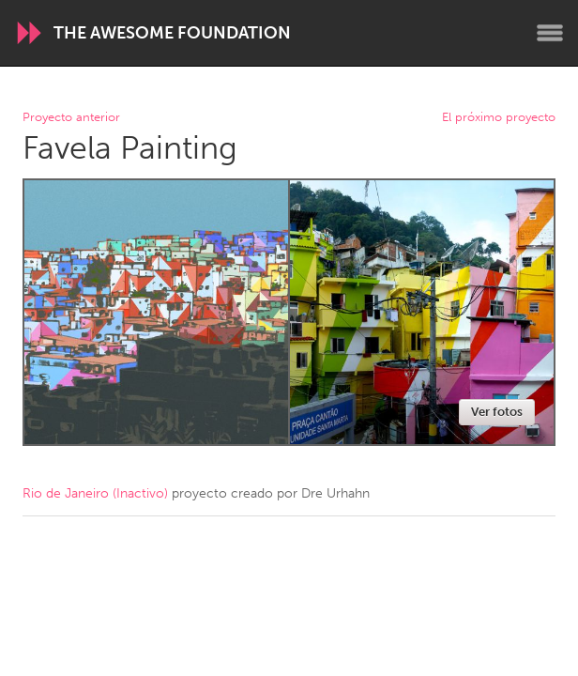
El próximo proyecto (498, 118)
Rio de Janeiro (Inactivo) (95, 493)
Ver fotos (497, 412)
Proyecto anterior (71, 118)
